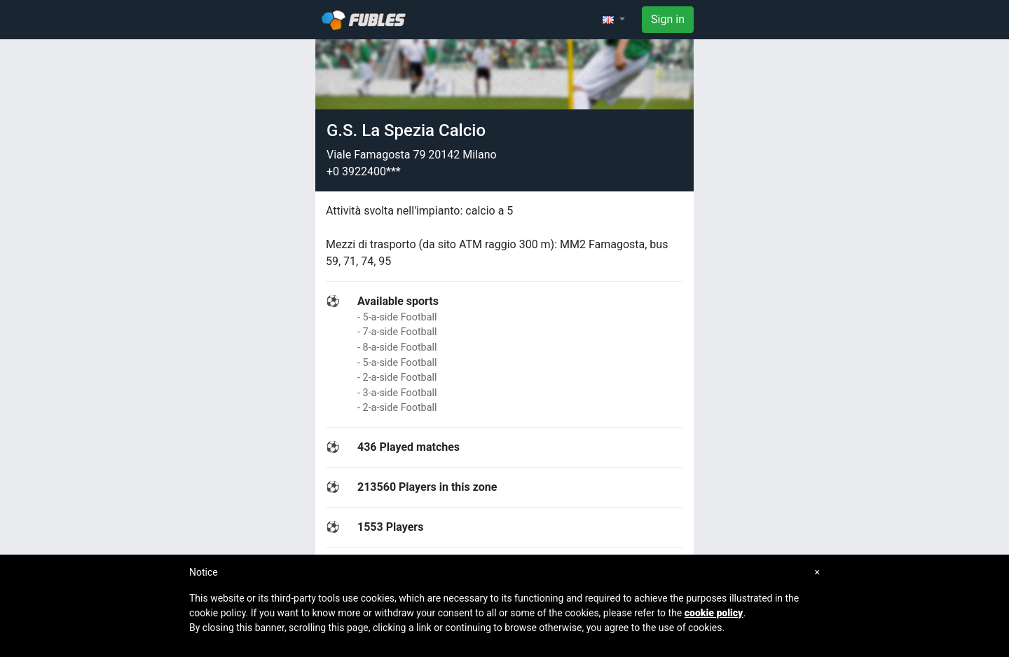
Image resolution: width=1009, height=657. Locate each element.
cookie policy (714, 612)
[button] (614, 20)
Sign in (668, 19)
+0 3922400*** (364, 171)
